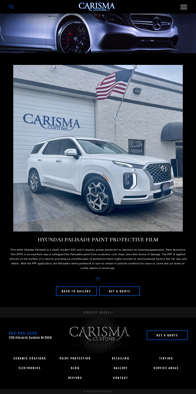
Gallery (121, 368)
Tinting (166, 358)
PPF (98, 278)
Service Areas (166, 368)
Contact (120, 378)
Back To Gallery (76, 291)
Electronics (30, 368)
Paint (75, 358)
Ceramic (30, 358)
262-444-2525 (23, 333)
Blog (75, 368)
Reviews (75, 378)
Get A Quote (119, 291)
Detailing (121, 358)
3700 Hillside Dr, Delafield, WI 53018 (30, 338)
